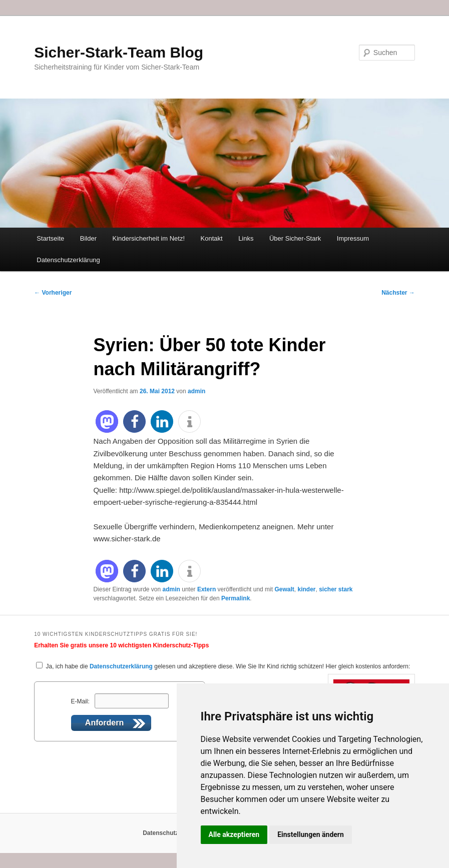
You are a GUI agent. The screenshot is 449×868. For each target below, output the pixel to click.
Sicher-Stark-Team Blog (118, 52)
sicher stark (335, 589)
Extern (206, 589)
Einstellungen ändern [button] (310, 834)
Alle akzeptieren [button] (234, 834)
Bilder (88, 238)
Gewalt (284, 589)
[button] (107, 421)
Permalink (235, 598)
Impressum (353, 238)
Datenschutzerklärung (68, 260)
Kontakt (212, 238)
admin (196, 391)
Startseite (50, 238)
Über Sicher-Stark (295, 238)
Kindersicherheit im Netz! (149, 238)
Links (245, 238)
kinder (306, 589)
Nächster (398, 292)
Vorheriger (53, 292)
